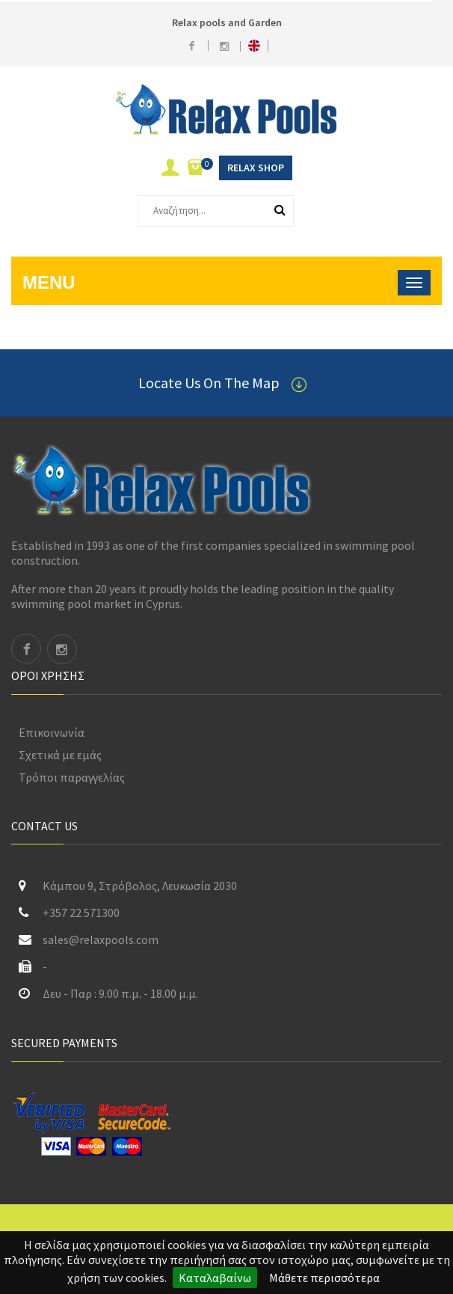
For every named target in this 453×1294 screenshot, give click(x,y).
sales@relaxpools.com (100, 939)
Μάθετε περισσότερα (324, 1277)
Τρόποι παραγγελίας (72, 777)
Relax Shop (255, 167)
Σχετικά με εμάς (60, 754)
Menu (49, 282)
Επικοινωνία (51, 732)
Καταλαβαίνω (215, 1277)
